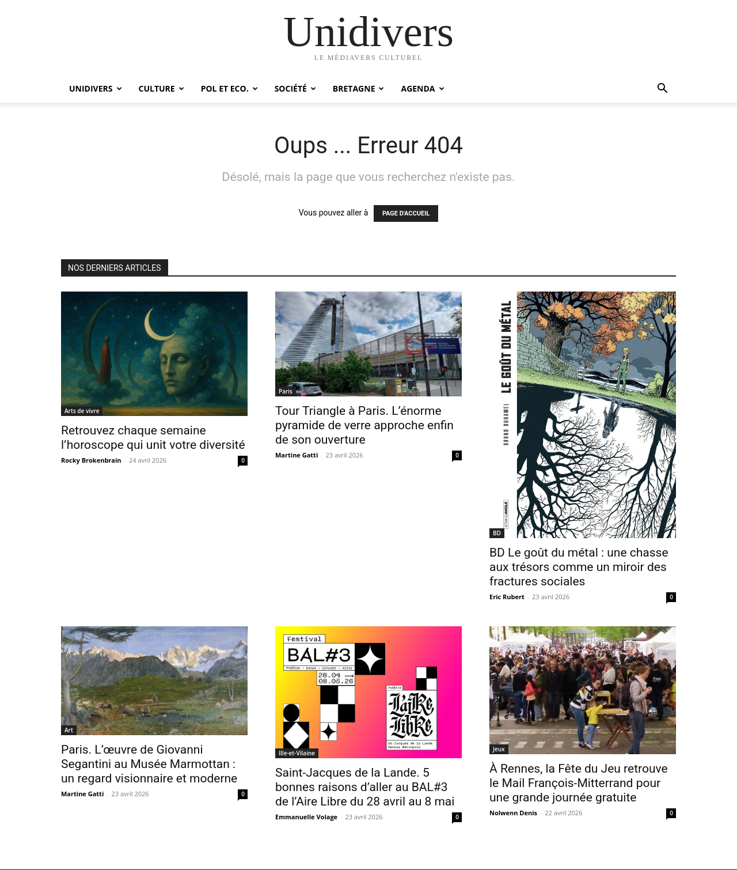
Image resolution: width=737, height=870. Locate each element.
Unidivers (95, 88)
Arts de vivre (81, 411)
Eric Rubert (507, 596)
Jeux (499, 749)
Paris (285, 391)
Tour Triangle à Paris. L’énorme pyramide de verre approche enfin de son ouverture (364, 425)
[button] (662, 89)
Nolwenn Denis (513, 812)
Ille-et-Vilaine (297, 753)
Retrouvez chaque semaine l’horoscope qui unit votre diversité (153, 437)
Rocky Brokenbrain (91, 460)
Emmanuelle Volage (306, 816)
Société (295, 88)
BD (497, 533)
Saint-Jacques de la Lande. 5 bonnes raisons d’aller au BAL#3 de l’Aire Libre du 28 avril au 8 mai (364, 787)
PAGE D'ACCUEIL (406, 213)
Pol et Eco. (229, 88)
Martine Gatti (296, 455)
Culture (161, 88)
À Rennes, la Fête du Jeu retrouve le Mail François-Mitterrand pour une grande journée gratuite (578, 783)
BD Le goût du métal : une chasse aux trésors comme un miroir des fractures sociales (578, 567)
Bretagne (359, 88)
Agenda (422, 88)
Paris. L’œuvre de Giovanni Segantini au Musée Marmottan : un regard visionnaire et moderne (149, 764)
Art (68, 730)
